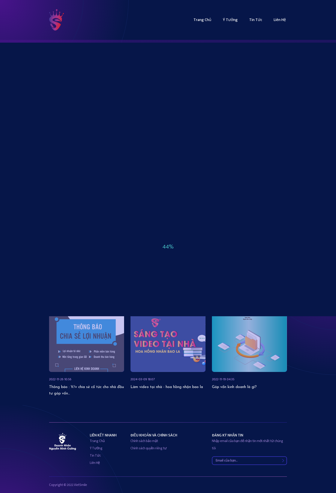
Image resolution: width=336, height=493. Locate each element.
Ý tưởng (230, 20)
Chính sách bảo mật (144, 441)
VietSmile (80, 485)
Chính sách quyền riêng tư (148, 448)
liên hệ (95, 463)
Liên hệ (280, 20)
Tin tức (255, 20)
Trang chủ (202, 20)
